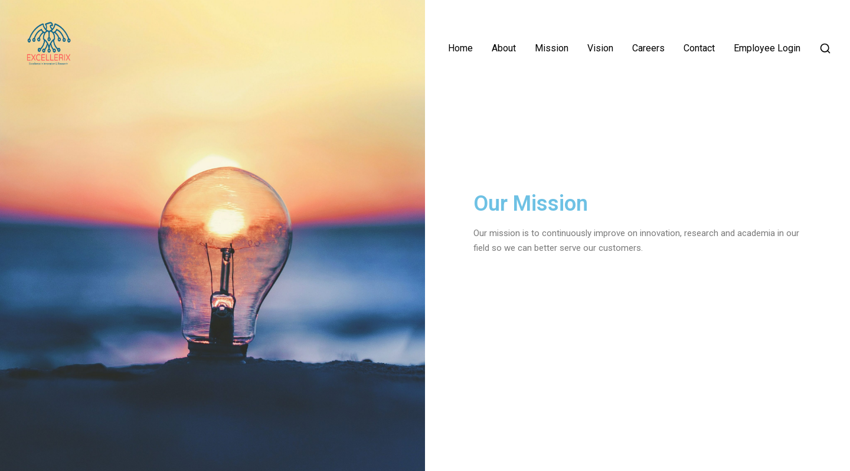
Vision (600, 48)
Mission (551, 48)
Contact (699, 48)
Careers (648, 48)
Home (460, 48)
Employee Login (767, 48)
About (504, 48)
